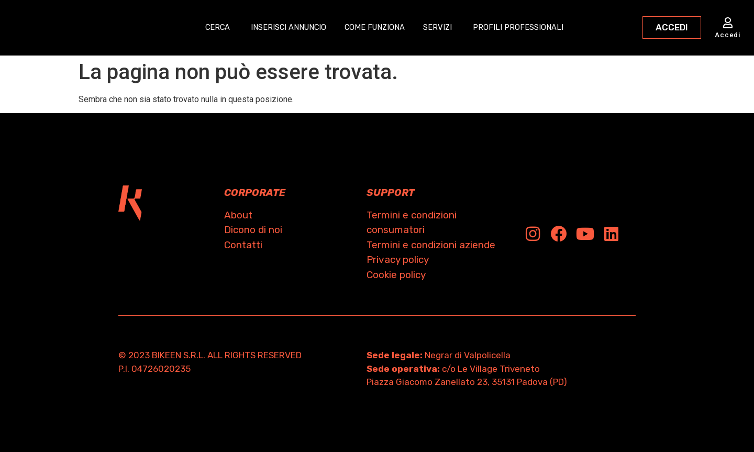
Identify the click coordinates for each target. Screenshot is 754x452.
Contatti (243, 245)
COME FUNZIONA (377, 27)
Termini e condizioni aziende (431, 245)
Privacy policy (398, 259)
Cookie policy (396, 275)
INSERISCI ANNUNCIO (284, 27)
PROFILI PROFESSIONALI (526, 27)
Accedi (727, 35)
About (238, 215)
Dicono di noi (253, 230)
